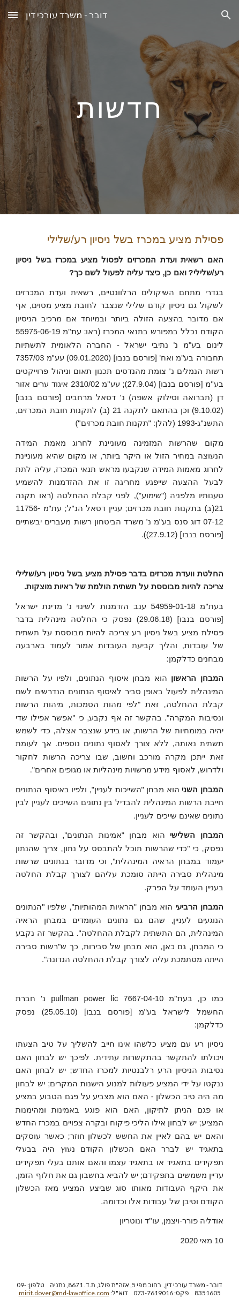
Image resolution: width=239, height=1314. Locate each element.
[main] (119, 106)
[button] (13, 14)
